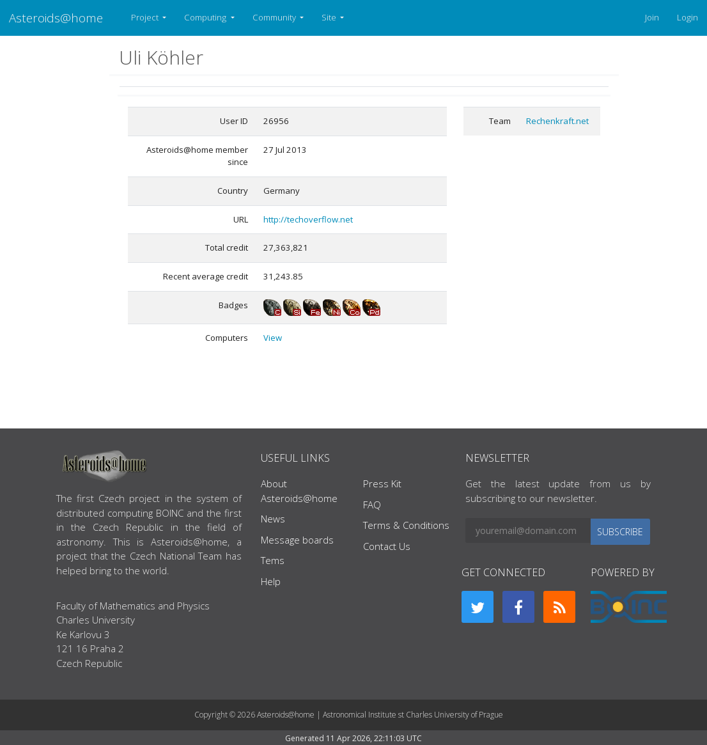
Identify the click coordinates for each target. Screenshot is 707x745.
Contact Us (386, 546)
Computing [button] (206, 17)
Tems (272, 560)
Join (652, 17)
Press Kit (382, 483)
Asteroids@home (56, 18)
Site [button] (330, 17)
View (272, 337)
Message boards (297, 539)
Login (687, 17)
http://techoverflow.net (308, 219)
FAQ (372, 504)
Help (271, 581)
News (273, 518)
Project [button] (145, 17)
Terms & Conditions (406, 525)
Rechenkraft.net (557, 121)
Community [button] (275, 17)
